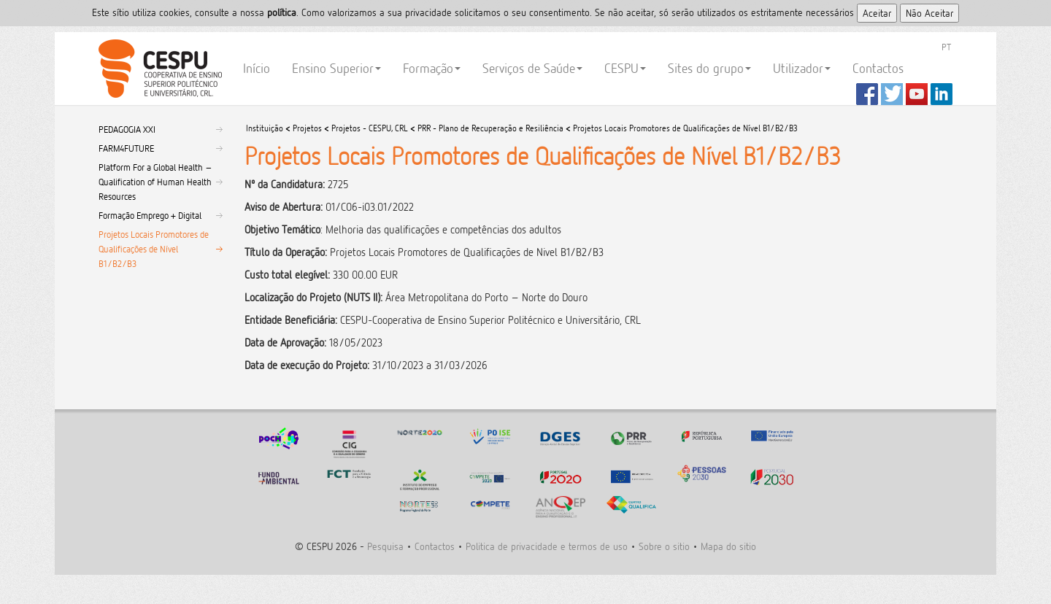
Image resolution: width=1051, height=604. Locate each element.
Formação (432, 68)
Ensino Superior (336, 68)
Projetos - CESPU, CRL (369, 128)
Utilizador (802, 68)
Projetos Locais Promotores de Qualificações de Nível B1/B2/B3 (154, 248)
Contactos (878, 68)
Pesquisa (385, 546)
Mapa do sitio (728, 546)
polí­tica (281, 12)
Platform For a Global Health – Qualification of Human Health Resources (155, 181)
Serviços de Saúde (532, 68)
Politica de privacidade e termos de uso (547, 546)
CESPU (158, 68)
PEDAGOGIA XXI (127, 129)
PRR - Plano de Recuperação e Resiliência (490, 128)
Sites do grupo (709, 68)
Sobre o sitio (664, 546)
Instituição (264, 128)
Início (256, 68)
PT (946, 47)
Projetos (307, 128)
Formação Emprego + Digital (150, 215)
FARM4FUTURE (126, 148)
